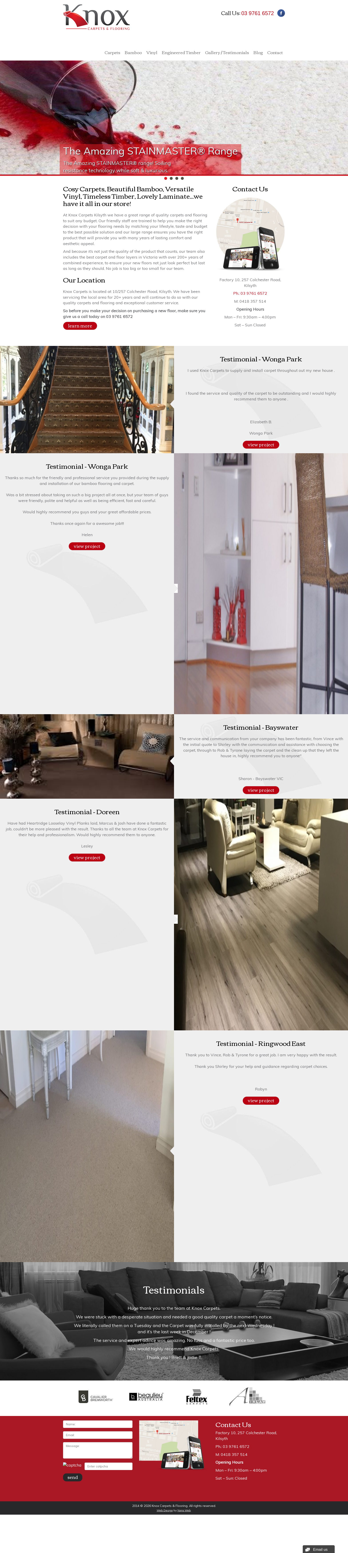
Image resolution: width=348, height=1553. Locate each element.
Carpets (112, 53)
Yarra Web (184, 1510)
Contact (275, 53)
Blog (258, 53)
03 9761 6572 (257, 13)
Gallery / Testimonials (227, 53)
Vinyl (151, 53)
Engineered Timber (181, 53)
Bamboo (133, 53)
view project (261, 444)
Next (279, 1332)
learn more (80, 325)
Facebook (281, 13)
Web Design (165, 1510)
